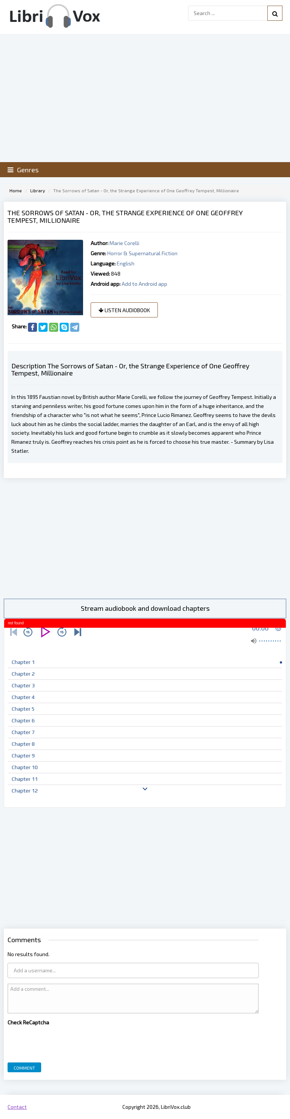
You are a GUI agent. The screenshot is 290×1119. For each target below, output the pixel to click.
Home (15, 190)
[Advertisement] (145, 538)
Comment (24, 1067)
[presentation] (65, 1042)
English (125, 263)
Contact (17, 1107)
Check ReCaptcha (28, 1022)
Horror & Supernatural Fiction (142, 253)
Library (37, 190)
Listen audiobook (124, 310)
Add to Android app (144, 284)
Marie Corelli (124, 243)
